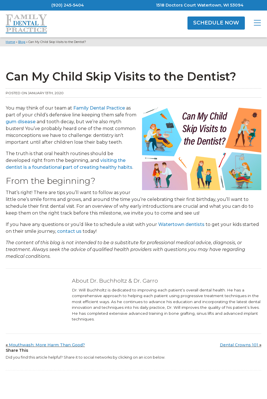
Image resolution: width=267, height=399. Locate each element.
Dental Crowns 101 (239, 344)
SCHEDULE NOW (216, 23)
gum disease (21, 121)
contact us (69, 231)
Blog (21, 42)
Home (10, 42)
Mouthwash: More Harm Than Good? (47, 344)
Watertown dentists (181, 224)
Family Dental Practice (99, 108)
